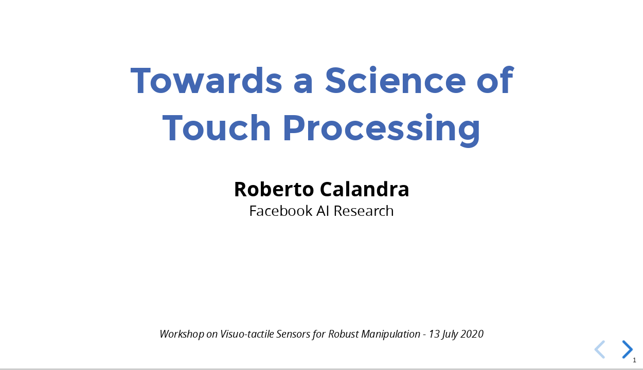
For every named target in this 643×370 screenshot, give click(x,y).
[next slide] (629, 349)
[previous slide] (601, 349)
